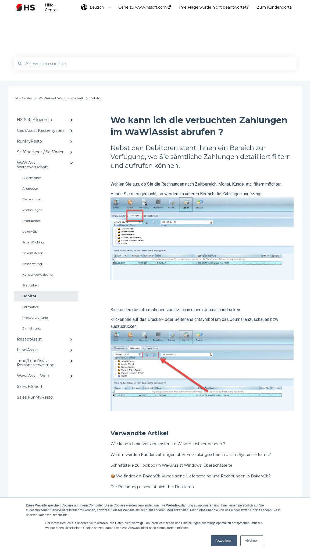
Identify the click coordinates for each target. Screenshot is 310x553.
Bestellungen (32, 199)
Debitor (29, 296)
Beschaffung (32, 264)
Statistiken (30, 285)
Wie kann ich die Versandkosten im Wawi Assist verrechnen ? (168, 443)
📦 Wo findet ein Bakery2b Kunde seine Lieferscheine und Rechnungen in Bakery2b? (191, 476)
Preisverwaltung (35, 318)
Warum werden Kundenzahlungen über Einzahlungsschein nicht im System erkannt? (191, 454)
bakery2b (29, 231)
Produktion (31, 221)
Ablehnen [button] (252, 541)
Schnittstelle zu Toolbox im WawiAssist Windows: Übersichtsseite (171, 465)
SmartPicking (33, 242)
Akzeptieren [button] (223, 541)
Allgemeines (31, 178)
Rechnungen (32, 210)
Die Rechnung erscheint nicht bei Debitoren (152, 486)
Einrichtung (31, 328)
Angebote (30, 188)
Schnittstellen (32, 253)
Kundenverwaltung (37, 274)
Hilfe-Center (51, 7)
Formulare (30, 307)
